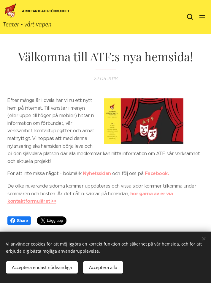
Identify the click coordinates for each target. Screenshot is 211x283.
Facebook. (157, 173)
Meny (202, 17)
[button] (189, 17)
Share (19, 220)
